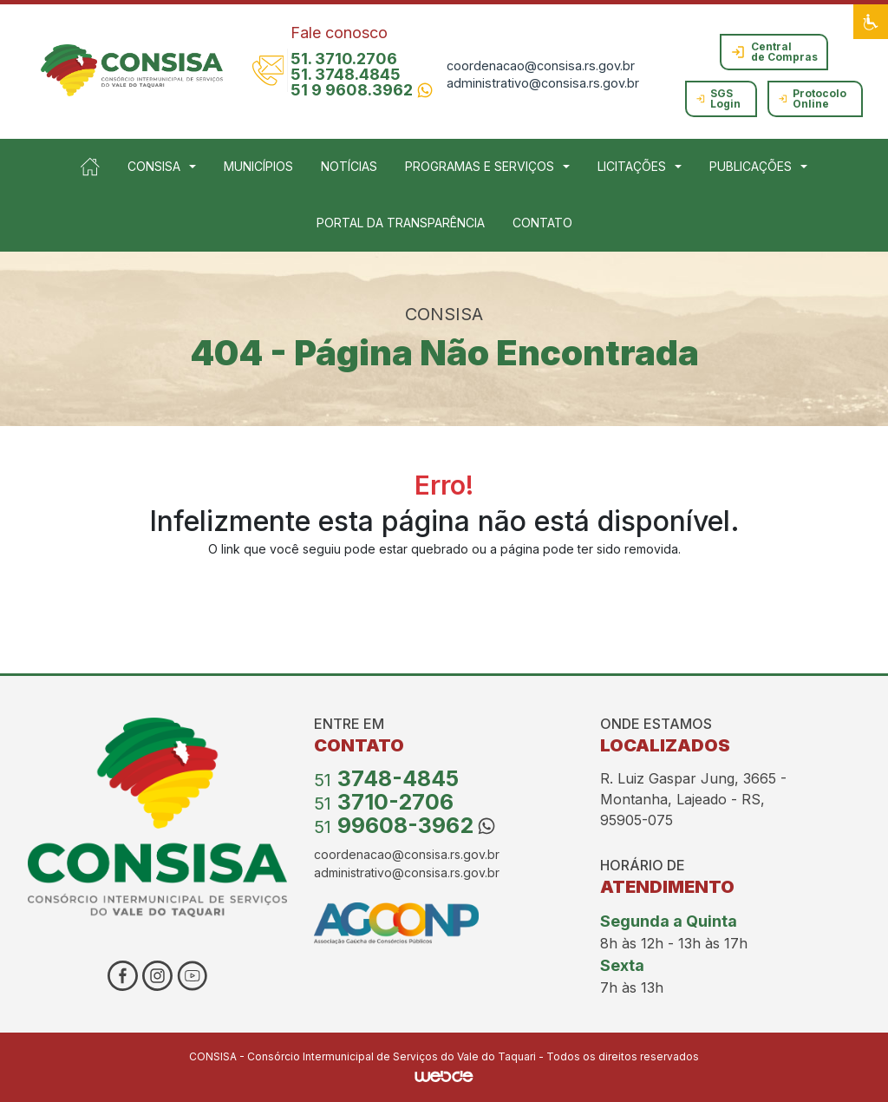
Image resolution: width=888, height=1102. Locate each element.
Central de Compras (774, 51)
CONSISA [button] (153, 166)
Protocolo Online (812, 98)
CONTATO (542, 222)
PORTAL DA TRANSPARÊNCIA (401, 222)
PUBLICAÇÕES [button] (750, 166)
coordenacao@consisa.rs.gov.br (541, 65)
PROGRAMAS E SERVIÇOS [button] (479, 166)
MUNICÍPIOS (258, 166)
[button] (870, 21)
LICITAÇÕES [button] (631, 166)
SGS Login (718, 98)
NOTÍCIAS (349, 166)
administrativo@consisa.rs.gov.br (543, 82)
